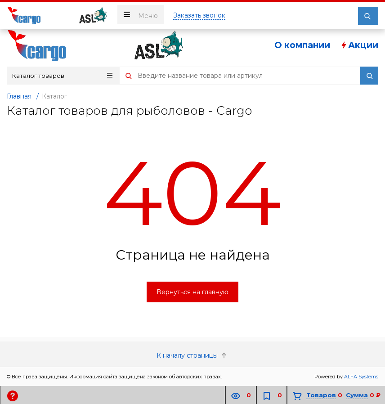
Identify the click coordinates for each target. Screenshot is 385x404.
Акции (359, 45)
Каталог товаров (62, 75)
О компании (302, 45)
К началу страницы (192, 355)
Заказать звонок (199, 15)
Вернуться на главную (192, 292)
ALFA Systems (361, 376)
